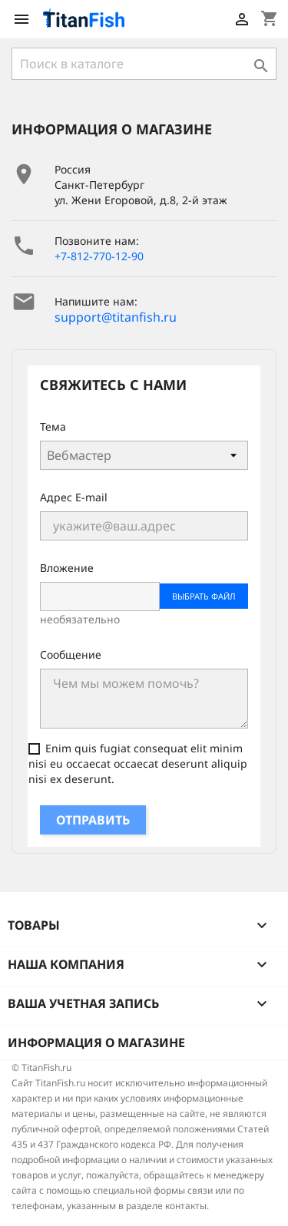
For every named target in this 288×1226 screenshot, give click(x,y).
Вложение (67, 567)
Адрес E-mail (74, 497)
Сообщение (70, 654)
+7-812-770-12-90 (99, 256)
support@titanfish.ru (116, 317)
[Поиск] (144, 64)
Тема (53, 426)
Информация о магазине (96, 1042)
